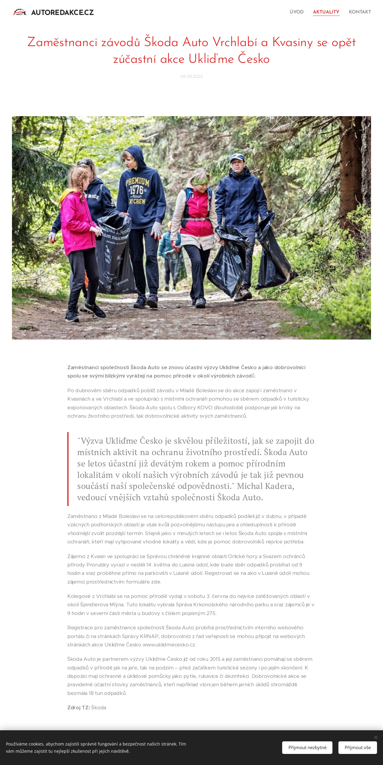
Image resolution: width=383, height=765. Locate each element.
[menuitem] (299, 12)
